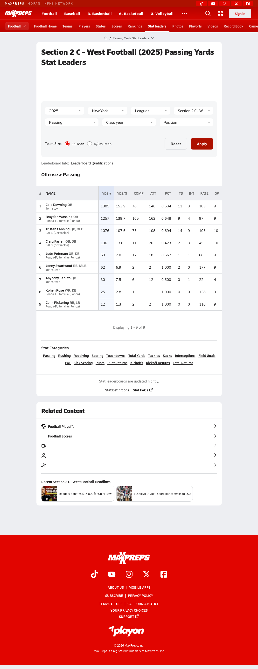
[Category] (71, 122)
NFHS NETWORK (58, 3)
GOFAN (34, 3)
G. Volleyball (162, 13)
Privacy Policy (140, 595)
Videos (213, 26)
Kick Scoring (83, 363)
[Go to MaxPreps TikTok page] (94, 574)
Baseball (72, 13)
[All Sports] (184, 13)
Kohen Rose (55, 290)
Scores (117, 26)
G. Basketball (131, 13)
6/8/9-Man (99, 143)
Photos (177, 26)
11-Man (74, 143)
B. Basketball (99, 13)
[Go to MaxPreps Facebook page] (164, 574)
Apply (202, 143)
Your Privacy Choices (129, 610)
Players (84, 26)
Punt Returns (117, 363)
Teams (68, 26)
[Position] (186, 122)
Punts (100, 363)
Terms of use (111, 603)
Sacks (167, 355)
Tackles (154, 355)
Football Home (45, 26)
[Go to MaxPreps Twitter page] (146, 574)
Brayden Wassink (59, 216)
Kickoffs (136, 363)
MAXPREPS (14, 3)
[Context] (193, 111)
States (101, 26)
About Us (116, 587)
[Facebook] (248, 3)
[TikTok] (201, 3)
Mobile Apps (140, 587)
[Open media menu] (220, 13)
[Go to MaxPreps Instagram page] (129, 574)
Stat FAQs (143, 390)
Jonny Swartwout (59, 265)
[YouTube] (213, 3)
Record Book (233, 26)
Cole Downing (56, 204)
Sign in (240, 13)
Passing (49, 355)
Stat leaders (157, 26)
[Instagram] (224, 3)
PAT (68, 363)
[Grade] (129, 122)
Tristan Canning (58, 228)
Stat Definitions (117, 390)
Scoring (97, 355)
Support (129, 616)
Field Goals (206, 355)
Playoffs (195, 26)
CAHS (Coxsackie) (57, 233)
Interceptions (185, 355)
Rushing (64, 355)
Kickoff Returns (158, 363)
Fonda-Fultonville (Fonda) (63, 221)
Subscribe (114, 595)
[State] (107, 111)
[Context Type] (150, 111)
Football (49, 13)
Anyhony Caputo (58, 277)
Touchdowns (115, 355)
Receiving (81, 355)
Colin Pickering (57, 302)
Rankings (135, 26)
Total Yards (136, 355)
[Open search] (208, 13)
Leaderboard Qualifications (92, 163)
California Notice (143, 603)
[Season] (64, 111)
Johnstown (53, 208)
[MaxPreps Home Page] (106, 38)
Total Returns (183, 363)
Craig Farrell (55, 241)
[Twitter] (236, 3)
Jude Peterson (57, 253)
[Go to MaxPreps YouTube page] (112, 574)
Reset (176, 143)
